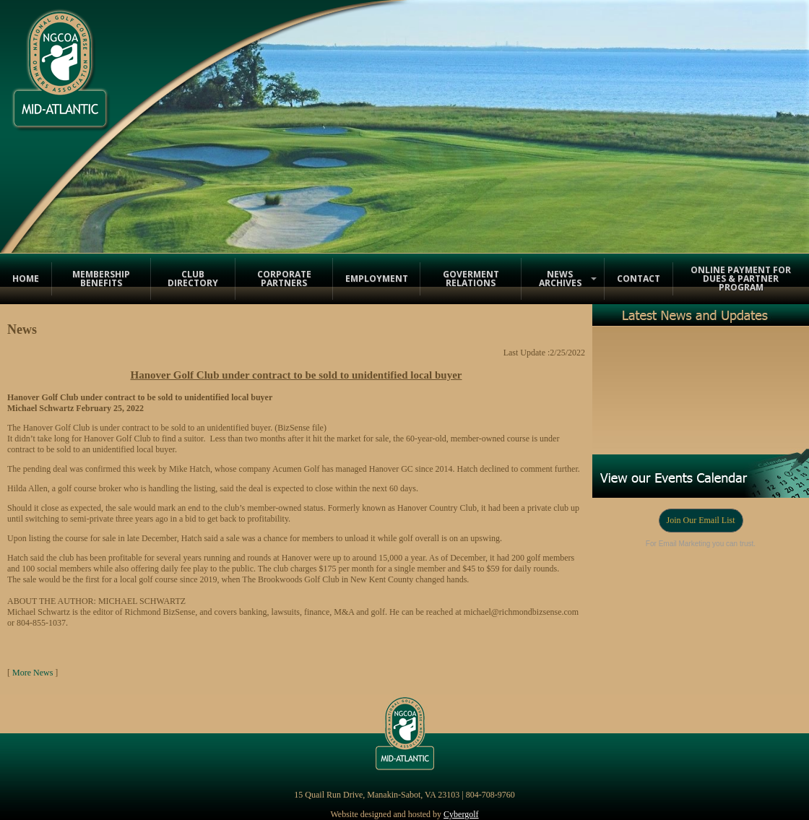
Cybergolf (461, 814)
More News (32, 673)
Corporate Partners (284, 278)
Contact (638, 278)
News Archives (560, 278)
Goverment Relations (471, 278)
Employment (376, 278)
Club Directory (193, 278)
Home (25, 278)
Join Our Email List (701, 520)
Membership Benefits (101, 278)
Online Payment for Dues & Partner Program (741, 278)
